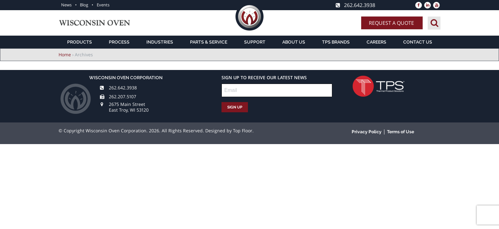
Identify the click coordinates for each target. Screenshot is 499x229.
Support (254, 42)
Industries (159, 42)
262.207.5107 (122, 97)
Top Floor (242, 131)
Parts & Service (208, 42)
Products (79, 42)
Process (119, 42)
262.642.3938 (123, 88)
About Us (293, 42)
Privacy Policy (367, 131)
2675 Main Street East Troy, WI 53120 (129, 107)
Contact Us (417, 42)
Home (65, 55)
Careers (376, 42)
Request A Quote (391, 22)
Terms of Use (400, 131)
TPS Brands (336, 42)
